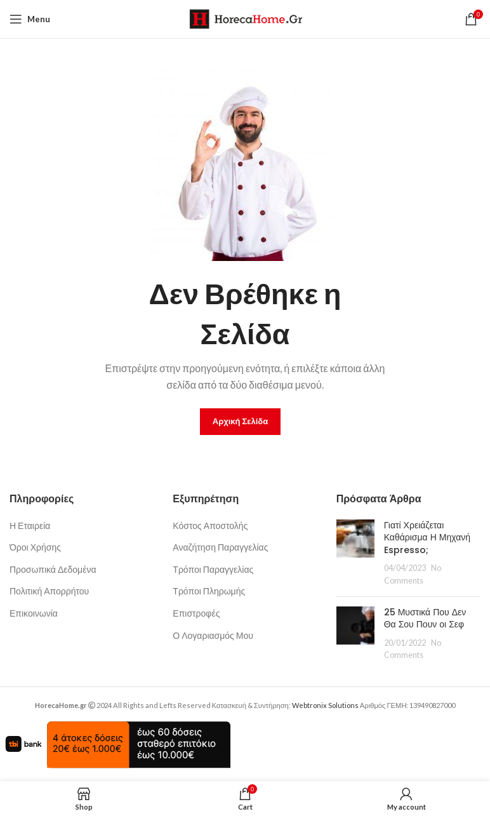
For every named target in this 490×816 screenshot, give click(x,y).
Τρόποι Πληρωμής (209, 590)
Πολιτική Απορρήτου (49, 590)
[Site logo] (245, 18)
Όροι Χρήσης (35, 547)
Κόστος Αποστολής (210, 525)
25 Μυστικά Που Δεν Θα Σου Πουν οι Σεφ (425, 618)
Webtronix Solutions (325, 705)
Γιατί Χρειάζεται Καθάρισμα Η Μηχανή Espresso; (427, 537)
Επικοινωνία (34, 613)
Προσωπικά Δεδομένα (53, 569)
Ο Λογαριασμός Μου (213, 635)
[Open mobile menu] (29, 19)
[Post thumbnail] (355, 553)
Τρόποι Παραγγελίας (213, 569)
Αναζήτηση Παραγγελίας (220, 547)
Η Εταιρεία (30, 525)
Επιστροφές (196, 613)
